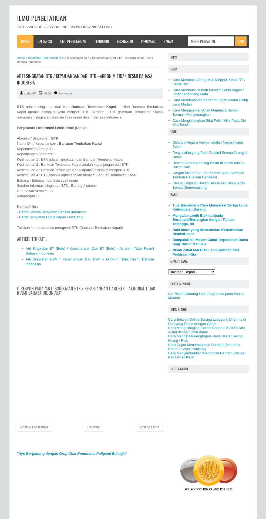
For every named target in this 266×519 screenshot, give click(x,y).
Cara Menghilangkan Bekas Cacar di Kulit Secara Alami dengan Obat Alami (206, 330)
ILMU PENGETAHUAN (41, 18)
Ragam (168, 41)
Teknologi (101, 41)
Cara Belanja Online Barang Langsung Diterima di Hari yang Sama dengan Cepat (207, 321)
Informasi (148, 41)
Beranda (93, 427)
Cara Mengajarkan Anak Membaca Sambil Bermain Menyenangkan (205, 112)
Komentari (65, 93)
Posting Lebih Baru (34, 427)
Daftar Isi (45, 41)
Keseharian (125, 41)
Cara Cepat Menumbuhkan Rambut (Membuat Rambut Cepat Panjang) (204, 347)
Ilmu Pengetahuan (73, 41)
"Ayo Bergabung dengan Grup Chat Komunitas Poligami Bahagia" (72, 454)
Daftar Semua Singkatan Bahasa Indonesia (52, 212)
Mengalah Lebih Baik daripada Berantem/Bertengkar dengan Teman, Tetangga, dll (204, 219)
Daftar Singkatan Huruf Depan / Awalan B (51, 217)
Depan (25, 41)
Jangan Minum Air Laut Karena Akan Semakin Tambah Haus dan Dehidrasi (208, 175)
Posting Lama (149, 427)
